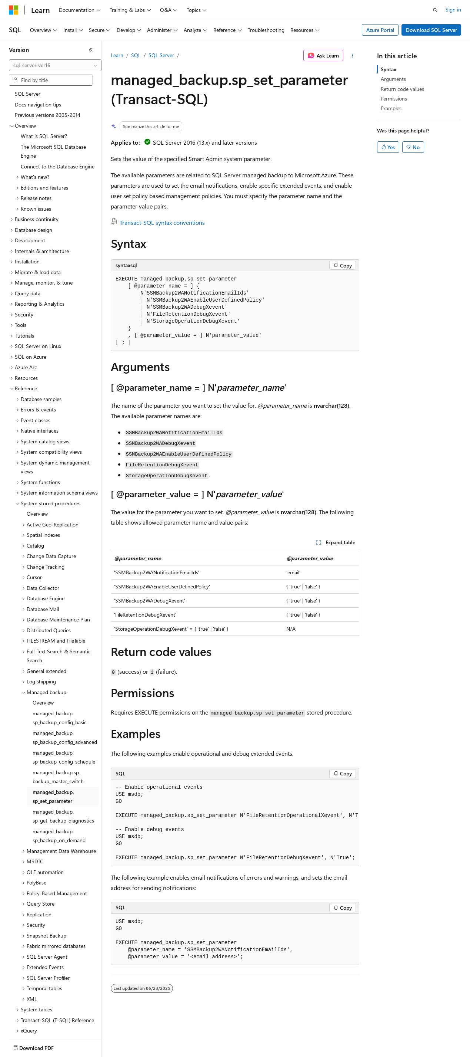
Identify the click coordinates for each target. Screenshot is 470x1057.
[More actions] (352, 56)
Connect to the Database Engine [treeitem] (57, 125)
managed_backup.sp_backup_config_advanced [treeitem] (65, 697)
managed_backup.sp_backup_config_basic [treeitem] (60, 677)
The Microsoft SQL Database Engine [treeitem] (53, 110)
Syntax (388, 69)
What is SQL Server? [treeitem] (44, 95)
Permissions (394, 98)
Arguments (393, 78)
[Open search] (435, 10)
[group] (235, 822)
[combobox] (55, 65)
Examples (391, 108)
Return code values (402, 88)
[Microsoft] (14, 10)
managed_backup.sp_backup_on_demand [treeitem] (59, 795)
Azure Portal (380, 29)
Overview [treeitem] (37, 472)
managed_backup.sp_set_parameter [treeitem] (53, 756)
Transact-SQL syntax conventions (162, 222)
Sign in (453, 9)
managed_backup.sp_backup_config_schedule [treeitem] (64, 716)
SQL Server (161, 55)
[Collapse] (91, 49)
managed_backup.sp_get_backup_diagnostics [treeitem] (63, 775)
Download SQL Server (431, 29)
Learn (117, 55)
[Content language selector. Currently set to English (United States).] (43, 1046)
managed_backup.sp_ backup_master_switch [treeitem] (58, 736)
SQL (136, 55)
